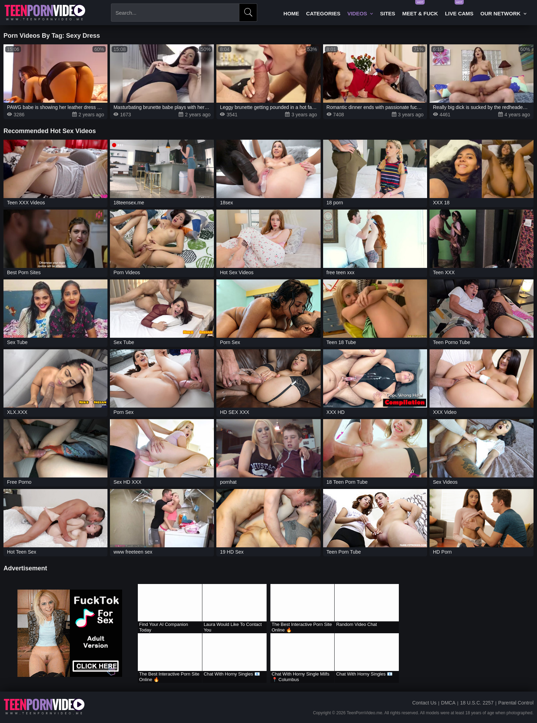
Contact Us (424, 703)
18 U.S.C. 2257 (477, 703)
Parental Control (516, 703)
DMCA (448, 703)
